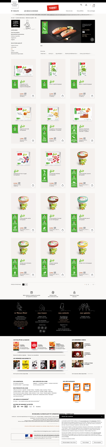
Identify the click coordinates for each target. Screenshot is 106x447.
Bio (35, 17)
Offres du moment (17, 389)
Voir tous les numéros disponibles (20, 373)
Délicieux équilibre (15, 36)
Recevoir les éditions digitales (19, 355)
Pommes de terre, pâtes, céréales (20, 393)
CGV (35, 416)
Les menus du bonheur (31, 11)
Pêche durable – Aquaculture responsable (17, 53)
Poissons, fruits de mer (34, 391)
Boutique (51, 394)
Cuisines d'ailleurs (17, 391)
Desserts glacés (47, 393)
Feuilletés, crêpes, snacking (41, 389)
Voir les (51, 53)
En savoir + (38, 406)
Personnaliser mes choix (69, 442)
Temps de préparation (71, 53)
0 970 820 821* (64, 318)
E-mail (63, 327)
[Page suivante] (94, 284)
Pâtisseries (54, 393)
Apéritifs (24, 389)
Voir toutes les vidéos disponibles (79, 373)
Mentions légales (40, 416)
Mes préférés (80, 11)
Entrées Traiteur (30, 389)
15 (23, 284)
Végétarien (13, 37)
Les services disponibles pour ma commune (25, 416)
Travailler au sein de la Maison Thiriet (85, 317)
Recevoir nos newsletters (33, 355)
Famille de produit (85, 53)
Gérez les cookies (55, 416)
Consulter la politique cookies (68, 438)
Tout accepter (97, 442)
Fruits (38, 393)
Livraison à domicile (53, 383)
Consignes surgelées (42, 383)
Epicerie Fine (35, 394)
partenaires (93, 420)
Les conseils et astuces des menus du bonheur (29, 401)
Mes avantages (91, 11)
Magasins (35, 383)
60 (26, 284)
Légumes (50, 391)
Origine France (14, 45)
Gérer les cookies (97, 432)
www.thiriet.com (84, 420)
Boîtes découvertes (43, 394)
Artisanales (13, 47)
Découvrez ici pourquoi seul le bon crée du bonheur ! (20, 318)
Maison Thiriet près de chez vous (42, 317)
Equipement (59, 53)
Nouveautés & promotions (17, 34)
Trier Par (43, 53)
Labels (12, 50)
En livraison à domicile (18, 383)
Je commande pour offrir (38, 384)
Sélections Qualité (30, 17)
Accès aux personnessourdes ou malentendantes (63, 329)
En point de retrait (17, 384)
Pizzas (49, 389)
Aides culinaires (32, 393)
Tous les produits (15, 32)
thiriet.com (14, 416)
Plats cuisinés (25, 391)
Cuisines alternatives (20, 17)
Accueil (12, 17)
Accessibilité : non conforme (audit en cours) (38, 418)
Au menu (15, 401)
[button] (86, 5)
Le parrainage (26, 384)
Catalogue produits (47, 416)
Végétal (13, 39)
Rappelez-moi (63, 325)
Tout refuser (86, 442)
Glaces (41, 393)
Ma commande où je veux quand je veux (42, 321)
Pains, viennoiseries (17, 394)
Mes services (69, 11)
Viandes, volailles (43, 391)
